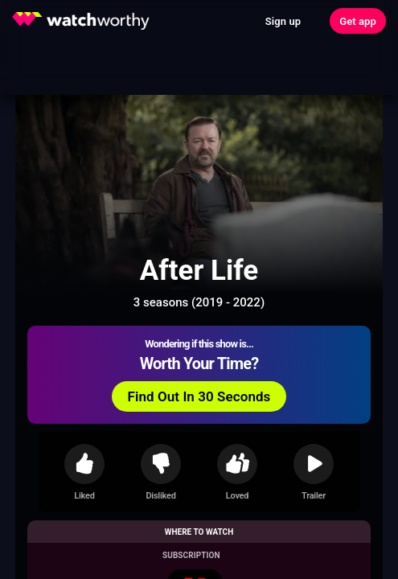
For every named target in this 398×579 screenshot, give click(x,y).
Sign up (283, 21)
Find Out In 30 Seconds (199, 396)
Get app (357, 21)
